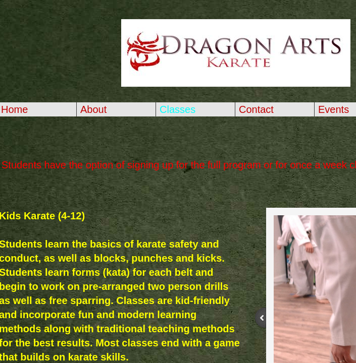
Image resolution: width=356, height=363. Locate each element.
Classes (177, 109)
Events (333, 109)
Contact (256, 109)
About (93, 109)
